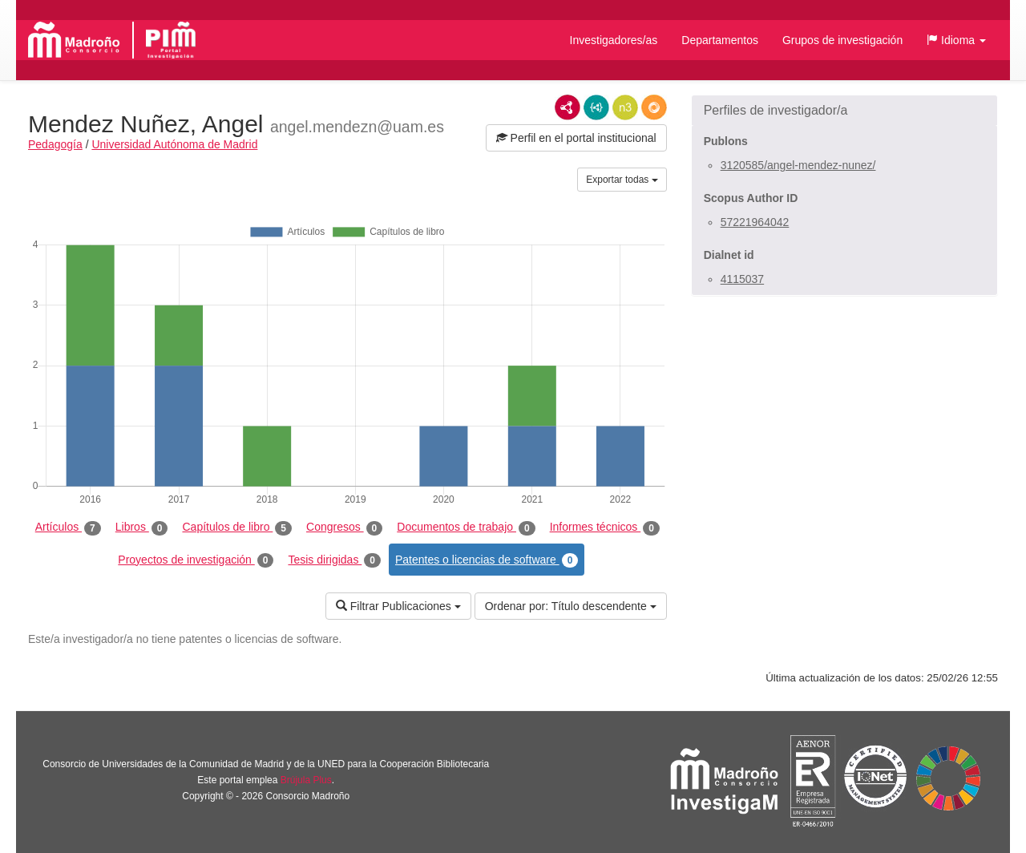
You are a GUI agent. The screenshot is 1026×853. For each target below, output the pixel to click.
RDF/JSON (654, 107)
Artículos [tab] (68, 527)
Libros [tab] (141, 527)
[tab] (844, 110)
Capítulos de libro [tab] (237, 527)
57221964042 (755, 222)
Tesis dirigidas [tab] (334, 560)
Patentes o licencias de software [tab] (486, 560)
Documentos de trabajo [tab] (466, 527)
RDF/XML (567, 107)
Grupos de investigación (842, 40)
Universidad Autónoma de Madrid (174, 144)
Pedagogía (55, 144)
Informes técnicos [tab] (605, 527)
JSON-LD (596, 107)
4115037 (743, 279)
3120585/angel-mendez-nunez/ (798, 165)
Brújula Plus (306, 780)
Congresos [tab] (344, 527)
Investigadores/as (614, 40)
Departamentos (719, 40)
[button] (956, 40)
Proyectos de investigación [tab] (195, 560)
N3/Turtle (625, 107)
